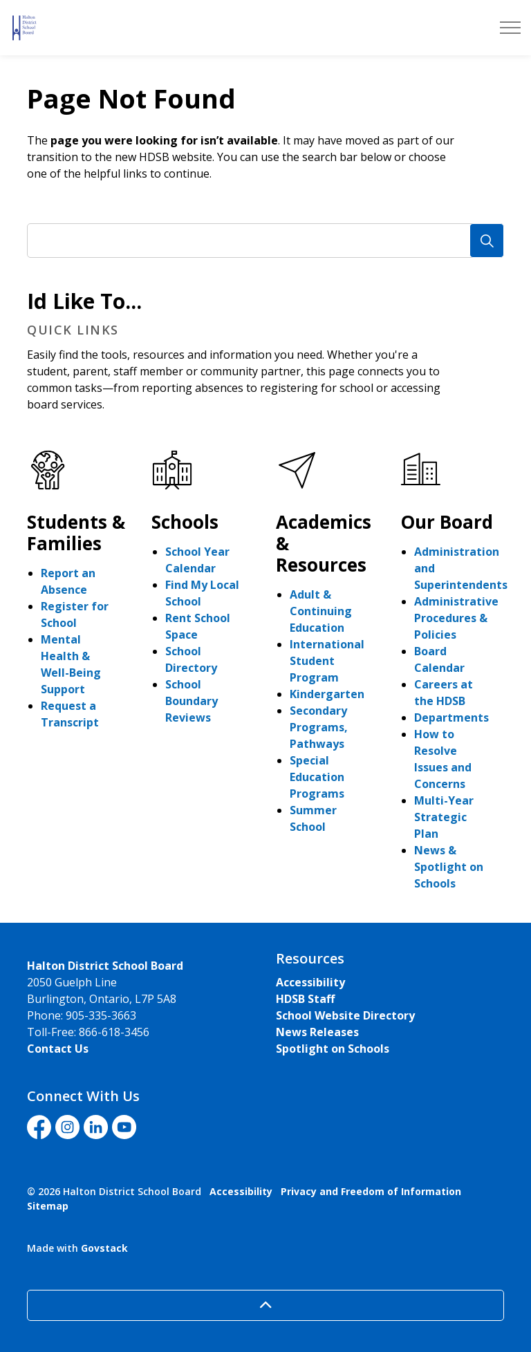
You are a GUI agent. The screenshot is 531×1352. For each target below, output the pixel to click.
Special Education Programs (317, 777)
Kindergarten (327, 694)
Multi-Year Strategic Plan (444, 817)
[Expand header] (510, 27)
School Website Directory (345, 1015)
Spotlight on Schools (332, 1048)
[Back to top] (265, 1305)
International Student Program (327, 661)
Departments (451, 717)
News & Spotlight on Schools (448, 867)
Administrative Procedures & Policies (456, 618)
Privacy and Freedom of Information (371, 1191)
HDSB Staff (305, 998)
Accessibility (310, 982)
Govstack (104, 1248)
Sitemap (47, 1205)
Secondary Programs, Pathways (319, 727)
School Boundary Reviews (191, 701)
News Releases (317, 1032)
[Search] (486, 240)
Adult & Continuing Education (321, 611)
